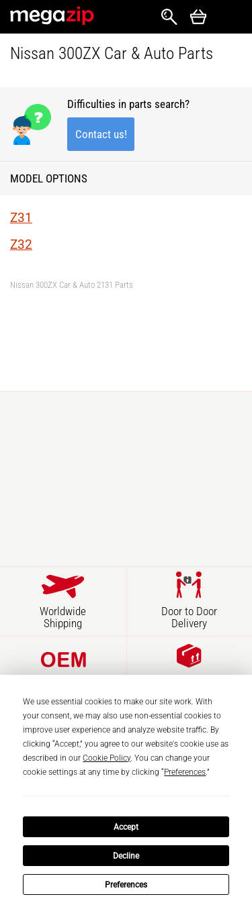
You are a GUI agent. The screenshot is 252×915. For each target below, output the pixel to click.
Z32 (21, 244)
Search (169, 17)
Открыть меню (229, 17)
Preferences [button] (185, 772)
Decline (126, 856)
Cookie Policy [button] (106, 758)
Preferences (126, 885)
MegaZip (52, 15)
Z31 (21, 217)
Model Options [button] (48, 178)
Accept (126, 827)
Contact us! (101, 134)
